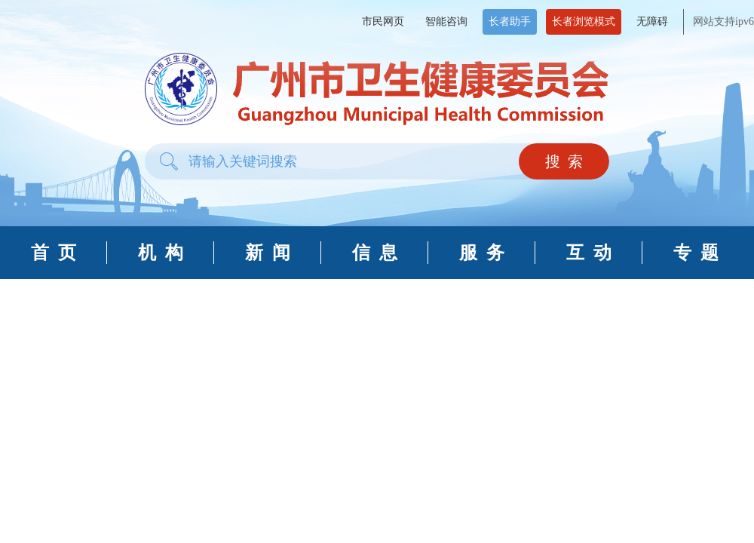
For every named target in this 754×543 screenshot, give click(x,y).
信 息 (374, 252)
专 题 (696, 252)
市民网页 (383, 21)
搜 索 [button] (564, 161)
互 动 (588, 252)
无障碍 (652, 21)
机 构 (160, 252)
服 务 (481, 252)
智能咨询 (446, 21)
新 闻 (267, 252)
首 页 (53, 252)
